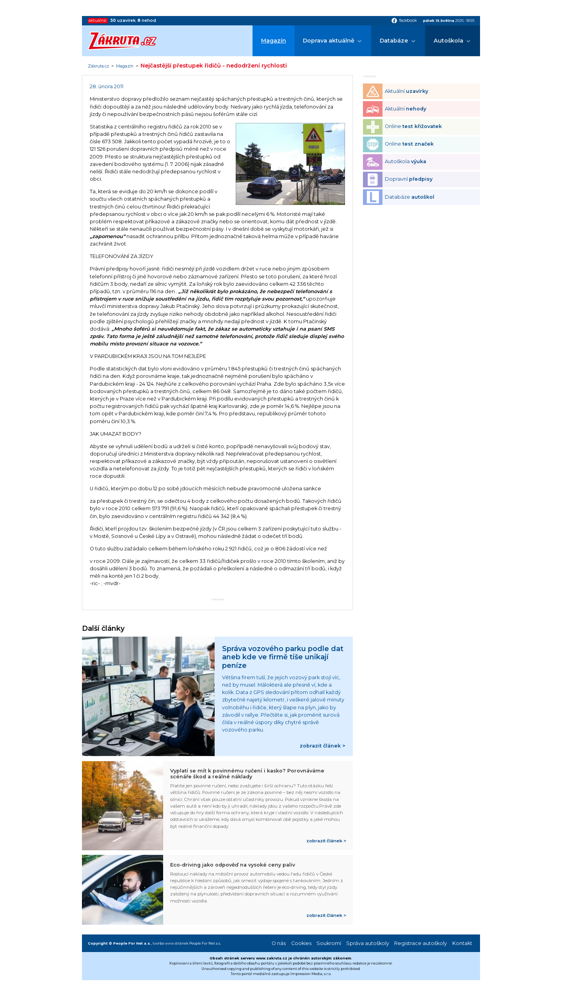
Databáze (394, 40)
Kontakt (462, 943)
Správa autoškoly (367, 943)
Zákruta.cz (98, 66)
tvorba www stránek (171, 943)
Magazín (273, 40)
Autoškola (448, 40)
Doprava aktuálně (328, 40)
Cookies (301, 943)
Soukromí (329, 943)
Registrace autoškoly (420, 943)
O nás (279, 943)
